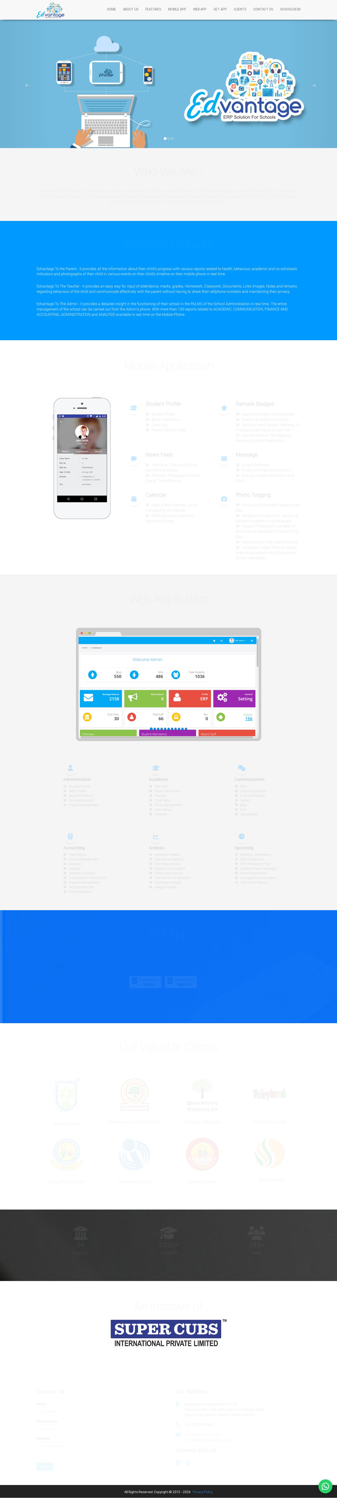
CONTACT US (263, 14)
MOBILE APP (177, 14)
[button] (25, 83)
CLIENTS (240, 14)
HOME (111, 14)
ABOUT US (131, 14)
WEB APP (200, 14)
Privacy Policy (203, 1492)
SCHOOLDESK (290, 14)
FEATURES (153, 14)
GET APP (220, 14)
